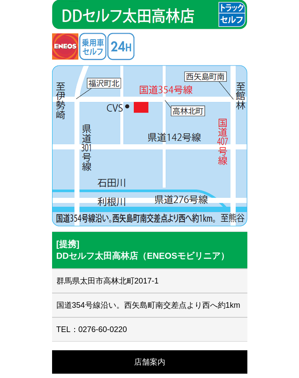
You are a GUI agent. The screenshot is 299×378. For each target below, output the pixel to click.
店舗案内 (149, 362)
